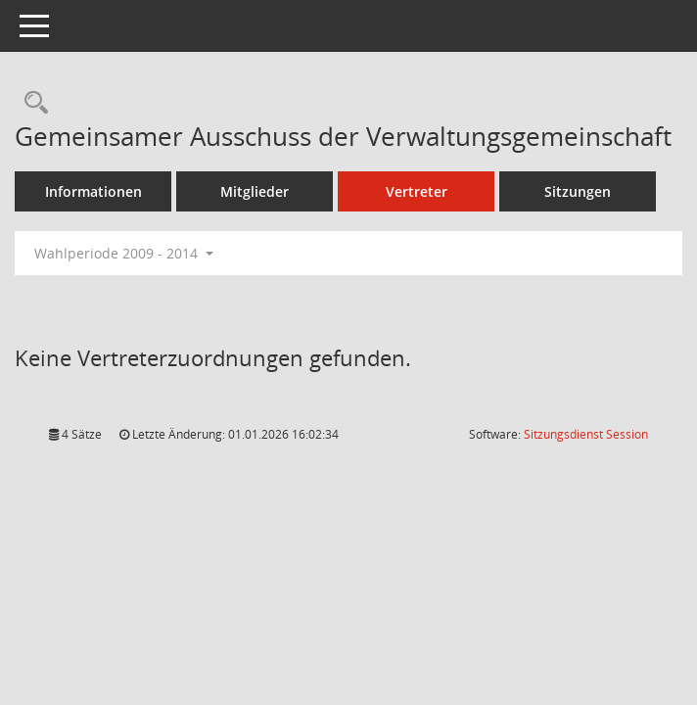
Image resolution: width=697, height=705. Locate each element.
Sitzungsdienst (586, 434)
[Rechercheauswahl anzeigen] (31, 103)
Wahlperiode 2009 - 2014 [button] (123, 253)
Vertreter (416, 191)
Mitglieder (254, 191)
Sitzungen (577, 191)
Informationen (93, 191)
